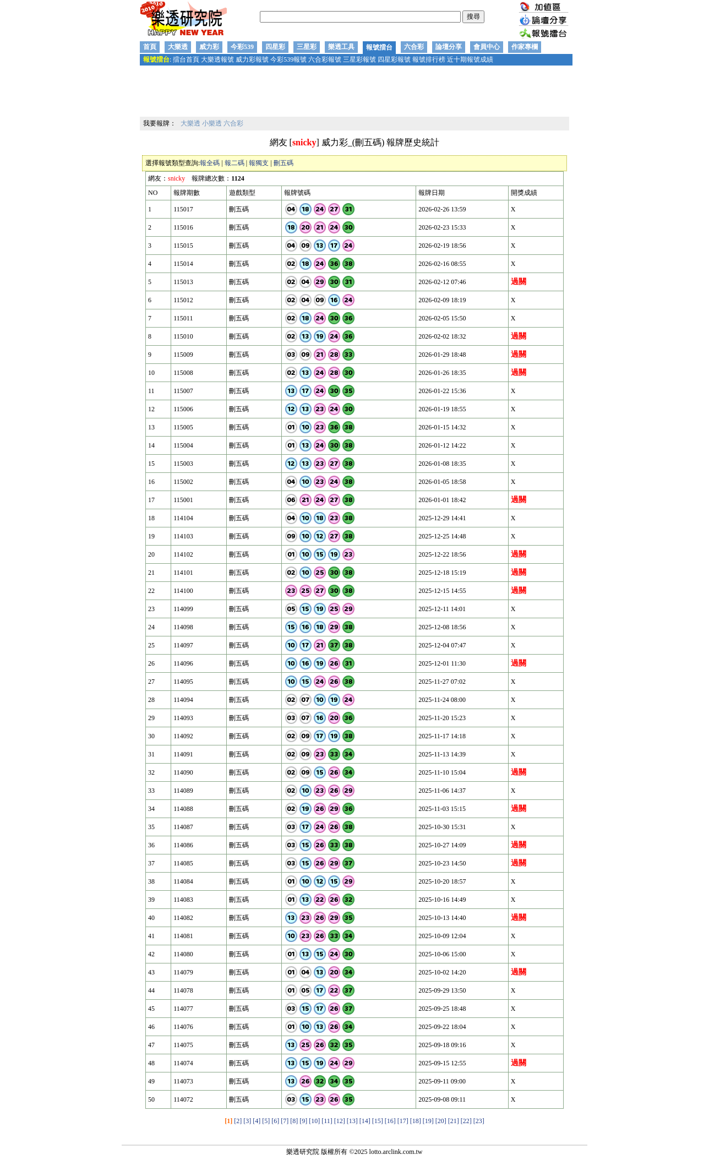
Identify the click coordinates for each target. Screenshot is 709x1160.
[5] (266, 1121)
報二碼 (234, 163)
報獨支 (259, 163)
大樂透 (178, 47)
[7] (284, 1121)
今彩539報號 (288, 59)
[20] (440, 1121)
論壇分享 (448, 47)
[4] (256, 1121)
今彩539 (242, 47)
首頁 (149, 47)
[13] (352, 1121)
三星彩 (307, 47)
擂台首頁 (186, 59)
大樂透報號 (217, 59)
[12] (339, 1121)
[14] (364, 1121)
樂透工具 (341, 47)
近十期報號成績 (470, 59)
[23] (478, 1121)
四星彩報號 (394, 59)
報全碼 (210, 163)
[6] (275, 1121)
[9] (303, 1121)
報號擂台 (379, 47)
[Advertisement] (354, 92)
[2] (238, 1121)
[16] (390, 1121)
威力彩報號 (252, 59)
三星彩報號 (359, 59)
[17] (402, 1121)
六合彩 (414, 47)
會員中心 (486, 47)
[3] (247, 1121)
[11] (326, 1121)
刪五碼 (283, 163)
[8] (294, 1121)
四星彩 (275, 47)
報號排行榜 (428, 59)
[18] (415, 1121)
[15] (377, 1121)
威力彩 (209, 47)
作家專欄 (524, 47)
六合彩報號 (324, 59)
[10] (314, 1121)
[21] (453, 1121)
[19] (428, 1121)
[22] (466, 1121)
